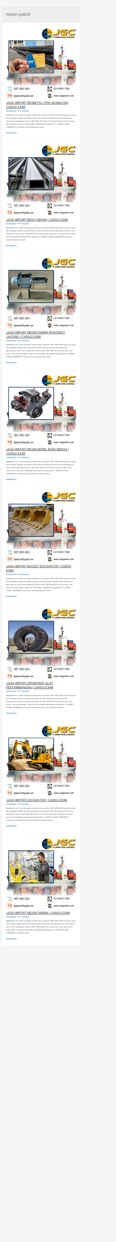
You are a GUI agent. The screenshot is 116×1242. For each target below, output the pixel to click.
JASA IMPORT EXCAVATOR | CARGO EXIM (36, 800)
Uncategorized (11, 111)
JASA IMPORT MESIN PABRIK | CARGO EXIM (38, 913)
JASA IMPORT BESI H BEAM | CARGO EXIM (37, 220)
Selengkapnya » (11, 133)
